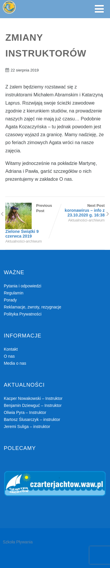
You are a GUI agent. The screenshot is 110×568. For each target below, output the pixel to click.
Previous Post (30, 220)
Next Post (80, 210)
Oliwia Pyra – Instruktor (25, 412)
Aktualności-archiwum (23, 241)
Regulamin (13, 293)
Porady (10, 300)
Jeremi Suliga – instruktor (27, 426)
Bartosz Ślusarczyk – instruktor (32, 419)
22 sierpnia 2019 (25, 70)
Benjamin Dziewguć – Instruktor (33, 405)
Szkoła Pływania (18, 542)
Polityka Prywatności (22, 314)
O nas (9, 356)
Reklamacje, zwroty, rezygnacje (32, 307)
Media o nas (15, 363)
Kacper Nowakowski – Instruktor (33, 398)
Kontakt (11, 349)
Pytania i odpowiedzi (22, 286)
